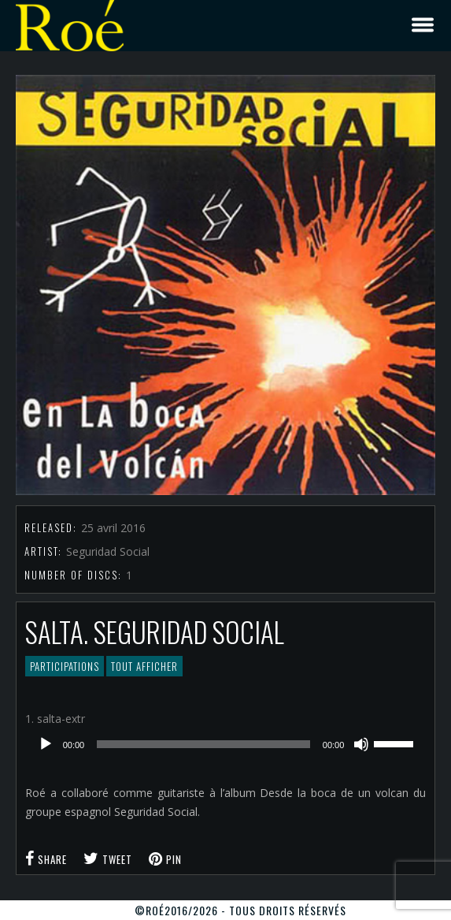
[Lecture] (46, 744)
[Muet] (361, 744)
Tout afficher (144, 666)
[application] (226, 744)
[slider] (203, 744)
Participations (64, 666)
